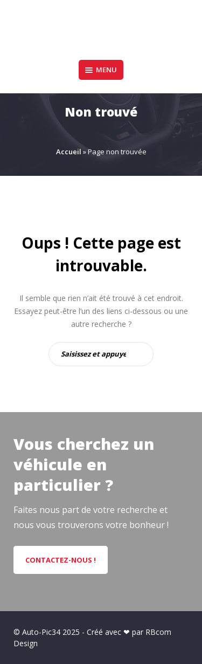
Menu (101, 69)
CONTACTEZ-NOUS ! (60, 560)
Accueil (68, 151)
